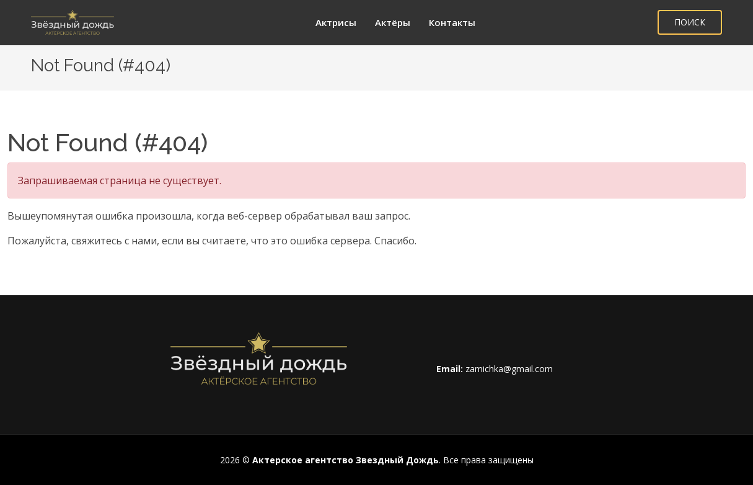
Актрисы (335, 22)
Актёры (392, 22)
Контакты (452, 22)
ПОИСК (689, 22)
